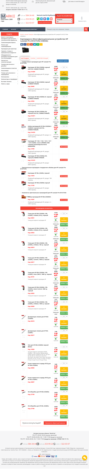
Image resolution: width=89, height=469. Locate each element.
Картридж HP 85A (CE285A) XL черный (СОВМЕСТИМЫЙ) (40, 97)
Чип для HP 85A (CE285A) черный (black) (38, 346)
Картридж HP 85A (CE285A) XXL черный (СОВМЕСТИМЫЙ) (37, 156)
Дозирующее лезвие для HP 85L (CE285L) (38, 331)
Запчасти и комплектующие (6, 61)
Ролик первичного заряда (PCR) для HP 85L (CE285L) (39, 378)
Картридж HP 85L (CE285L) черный (39, 173)
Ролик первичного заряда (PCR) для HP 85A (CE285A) (39, 364)
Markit (22, 34)
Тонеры (32, 58)
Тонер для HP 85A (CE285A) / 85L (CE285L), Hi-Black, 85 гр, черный (38, 229)
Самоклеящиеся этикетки (9, 68)
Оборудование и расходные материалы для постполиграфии (9, 56)
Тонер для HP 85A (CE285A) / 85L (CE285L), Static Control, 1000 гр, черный (38, 289)
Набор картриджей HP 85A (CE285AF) (39, 197)
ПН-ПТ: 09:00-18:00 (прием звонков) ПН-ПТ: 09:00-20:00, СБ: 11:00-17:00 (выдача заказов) (16, 2)
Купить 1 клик (64, 78)
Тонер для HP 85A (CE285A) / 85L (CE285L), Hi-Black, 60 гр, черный (38, 214)
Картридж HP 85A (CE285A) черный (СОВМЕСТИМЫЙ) (39, 83)
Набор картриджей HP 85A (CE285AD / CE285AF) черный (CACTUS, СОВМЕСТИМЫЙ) (40, 128)
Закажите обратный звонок (55, 423)
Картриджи (25, 58)
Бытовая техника (9, 81)
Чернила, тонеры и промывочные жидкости (8, 51)
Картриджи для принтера (9, 49)
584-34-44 (26, 15)
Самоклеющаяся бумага (8, 42)
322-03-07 (26, 23)
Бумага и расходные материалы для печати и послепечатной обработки (9, 38)
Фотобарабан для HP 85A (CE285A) (38, 392)
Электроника (9, 77)
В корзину (63, 73)
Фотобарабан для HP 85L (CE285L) (38, 406)
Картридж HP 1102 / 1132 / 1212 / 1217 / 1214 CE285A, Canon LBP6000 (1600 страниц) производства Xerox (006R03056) (39, 143)
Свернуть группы (63, 61)
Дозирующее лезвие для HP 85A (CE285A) (38, 317)
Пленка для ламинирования (6, 45)
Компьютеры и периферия (9, 79)
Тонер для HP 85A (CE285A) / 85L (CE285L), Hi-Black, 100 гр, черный (38, 244)
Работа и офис (9, 84)
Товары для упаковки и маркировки (9, 73)
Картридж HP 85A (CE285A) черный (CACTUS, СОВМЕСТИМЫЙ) (39, 68)
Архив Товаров (29, 34)
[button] (44, 62)
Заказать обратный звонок (45, 22)
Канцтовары (9, 70)
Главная (5, 29)
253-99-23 (26, 19)
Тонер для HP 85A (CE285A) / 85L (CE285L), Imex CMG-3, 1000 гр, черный (40, 273)
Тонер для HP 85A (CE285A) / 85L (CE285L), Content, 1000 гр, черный (38, 258)
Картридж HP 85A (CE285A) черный (39, 183)
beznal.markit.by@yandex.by (48, 15)
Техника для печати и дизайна (7, 65)
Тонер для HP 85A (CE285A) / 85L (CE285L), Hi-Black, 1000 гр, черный (38, 303)
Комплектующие (42, 58)
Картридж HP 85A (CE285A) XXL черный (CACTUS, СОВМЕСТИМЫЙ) (39, 112)
